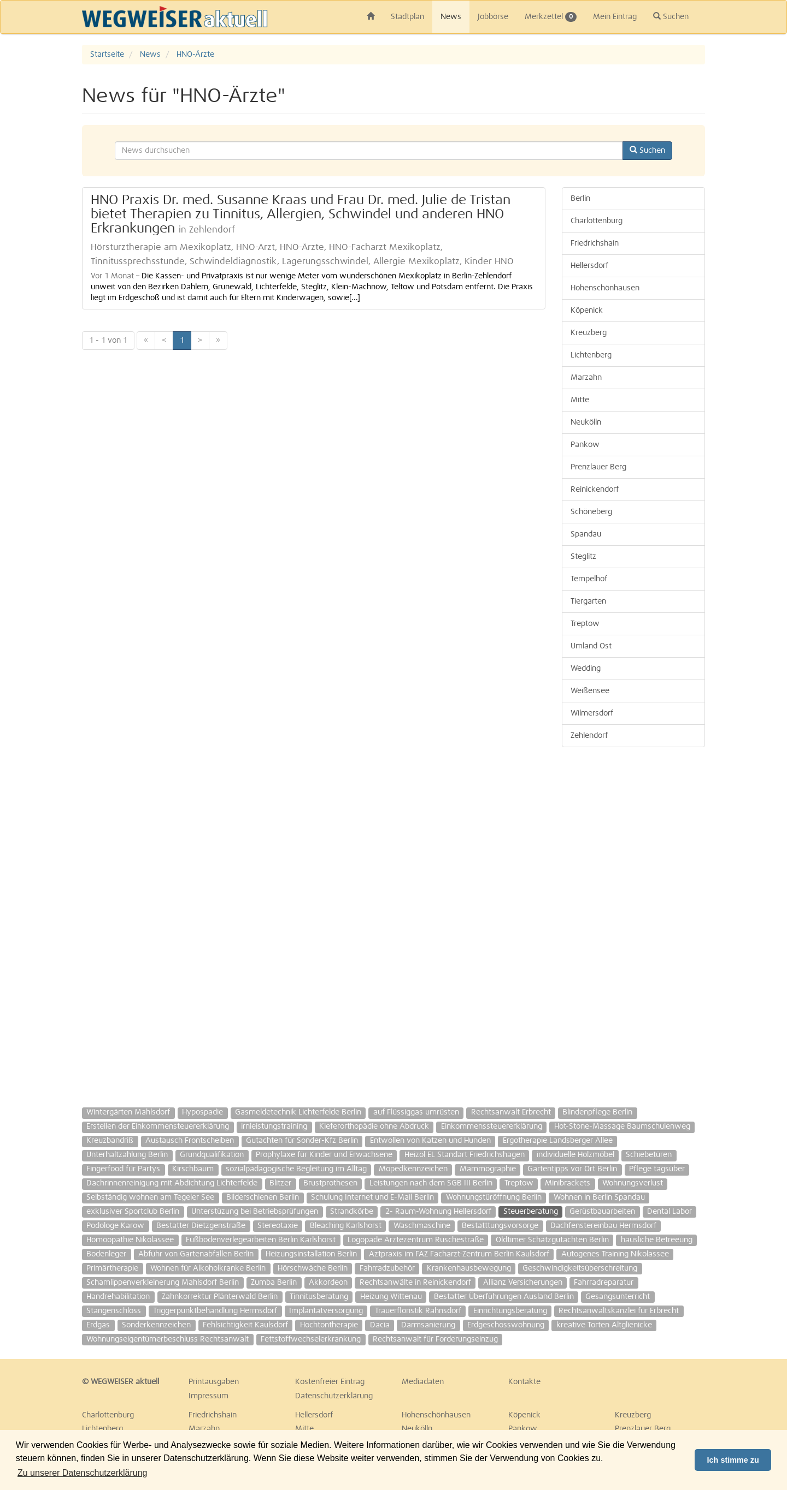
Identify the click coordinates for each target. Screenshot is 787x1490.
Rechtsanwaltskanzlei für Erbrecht (619, 1311)
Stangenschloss (113, 1311)
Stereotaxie (277, 1226)
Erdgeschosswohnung (505, 1325)
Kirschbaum (193, 1169)
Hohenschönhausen (605, 288)
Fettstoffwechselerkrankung (311, 1339)
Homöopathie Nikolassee (130, 1240)
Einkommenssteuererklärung (491, 1126)
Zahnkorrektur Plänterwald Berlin (220, 1297)
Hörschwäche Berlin (313, 1268)
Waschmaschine (421, 1226)
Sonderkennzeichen (156, 1325)
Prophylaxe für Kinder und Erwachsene (324, 1155)
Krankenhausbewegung (469, 1268)
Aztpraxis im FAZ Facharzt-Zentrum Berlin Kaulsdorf (459, 1254)
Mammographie (488, 1169)
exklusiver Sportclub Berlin (132, 1211)
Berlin (580, 198)
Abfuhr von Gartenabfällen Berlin (196, 1254)
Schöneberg (591, 512)
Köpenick (587, 310)
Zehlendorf (589, 736)
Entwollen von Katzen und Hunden (430, 1141)
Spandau (586, 534)
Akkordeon (328, 1282)
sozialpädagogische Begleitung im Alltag (296, 1169)
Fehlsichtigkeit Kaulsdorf (245, 1325)
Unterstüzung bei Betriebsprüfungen (254, 1211)
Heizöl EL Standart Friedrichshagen (464, 1155)
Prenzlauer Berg (598, 467)
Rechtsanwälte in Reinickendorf (415, 1282)
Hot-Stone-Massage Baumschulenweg (622, 1126)
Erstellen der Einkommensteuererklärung (157, 1126)
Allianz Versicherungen (522, 1282)
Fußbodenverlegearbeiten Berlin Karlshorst (261, 1240)
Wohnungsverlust (632, 1183)
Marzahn (586, 378)
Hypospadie (202, 1112)
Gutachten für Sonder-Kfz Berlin (302, 1141)
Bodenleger (106, 1254)
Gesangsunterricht (617, 1297)
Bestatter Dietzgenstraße (200, 1226)
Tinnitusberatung (319, 1297)
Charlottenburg (596, 221)
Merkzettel (551, 17)
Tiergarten (588, 601)
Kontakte (524, 1382)
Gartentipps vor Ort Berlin (572, 1169)
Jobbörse (493, 17)
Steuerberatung (530, 1211)
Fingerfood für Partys (123, 1169)
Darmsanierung (428, 1325)
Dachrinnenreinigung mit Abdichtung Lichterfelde (171, 1183)
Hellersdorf (589, 266)
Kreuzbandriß (109, 1141)
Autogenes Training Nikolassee (615, 1254)
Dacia (380, 1325)
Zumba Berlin (274, 1282)
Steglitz (583, 557)
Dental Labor (669, 1211)
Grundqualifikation (212, 1155)
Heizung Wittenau (391, 1297)
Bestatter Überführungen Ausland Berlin (504, 1297)
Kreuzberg (589, 333)
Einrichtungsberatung (510, 1311)
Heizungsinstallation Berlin (311, 1254)
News (451, 17)
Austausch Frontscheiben (189, 1141)
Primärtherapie (112, 1268)
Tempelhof (589, 579)
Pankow (585, 445)
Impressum (208, 1396)
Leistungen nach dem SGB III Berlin (430, 1183)
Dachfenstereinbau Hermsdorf (603, 1226)
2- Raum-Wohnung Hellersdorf (438, 1211)
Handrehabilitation (118, 1297)
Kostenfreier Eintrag (330, 1382)
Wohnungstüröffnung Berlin (494, 1197)
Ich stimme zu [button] (733, 1460)
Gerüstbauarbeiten (602, 1211)
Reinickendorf (595, 489)
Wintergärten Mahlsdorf (128, 1112)
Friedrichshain (595, 243)
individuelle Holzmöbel (575, 1155)
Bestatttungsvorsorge (500, 1226)
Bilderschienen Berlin (262, 1197)
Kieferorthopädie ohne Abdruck (374, 1126)
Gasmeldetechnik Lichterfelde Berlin (298, 1112)
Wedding (586, 668)
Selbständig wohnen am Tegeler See (150, 1197)
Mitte (580, 400)
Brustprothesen (330, 1183)
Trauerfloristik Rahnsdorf (418, 1311)
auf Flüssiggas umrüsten (416, 1112)
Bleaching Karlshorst (345, 1226)
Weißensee (590, 691)
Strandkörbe (351, 1211)
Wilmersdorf (592, 713)
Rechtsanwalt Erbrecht (511, 1112)
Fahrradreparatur (603, 1282)
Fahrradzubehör (387, 1268)
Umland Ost (591, 646)
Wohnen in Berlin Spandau (599, 1197)
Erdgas (98, 1325)
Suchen (671, 16)
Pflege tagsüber (657, 1169)
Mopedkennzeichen (413, 1169)
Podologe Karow (115, 1226)
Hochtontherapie (329, 1325)
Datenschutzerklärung (334, 1396)
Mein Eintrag (615, 17)
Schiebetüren (649, 1155)
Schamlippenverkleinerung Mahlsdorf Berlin (162, 1282)
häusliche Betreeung (656, 1240)
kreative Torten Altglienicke (604, 1325)
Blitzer (280, 1183)
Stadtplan (407, 17)
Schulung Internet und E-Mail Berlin (372, 1197)
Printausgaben (214, 1382)
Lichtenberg (591, 355)
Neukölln (586, 422)
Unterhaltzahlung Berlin (127, 1155)
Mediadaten (423, 1382)
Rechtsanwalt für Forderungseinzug (435, 1339)
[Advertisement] (634, 922)
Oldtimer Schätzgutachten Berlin (552, 1240)
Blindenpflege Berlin (597, 1112)
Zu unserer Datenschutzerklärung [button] (82, 1472)
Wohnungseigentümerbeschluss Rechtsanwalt (167, 1339)
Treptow (585, 624)
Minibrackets (567, 1183)
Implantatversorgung (326, 1311)
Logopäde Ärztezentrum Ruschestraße (416, 1240)
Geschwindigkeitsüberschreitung (579, 1268)
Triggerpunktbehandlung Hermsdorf (215, 1311)
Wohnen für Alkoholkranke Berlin (208, 1268)
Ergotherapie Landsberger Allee (558, 1141)
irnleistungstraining (274, 1126)
